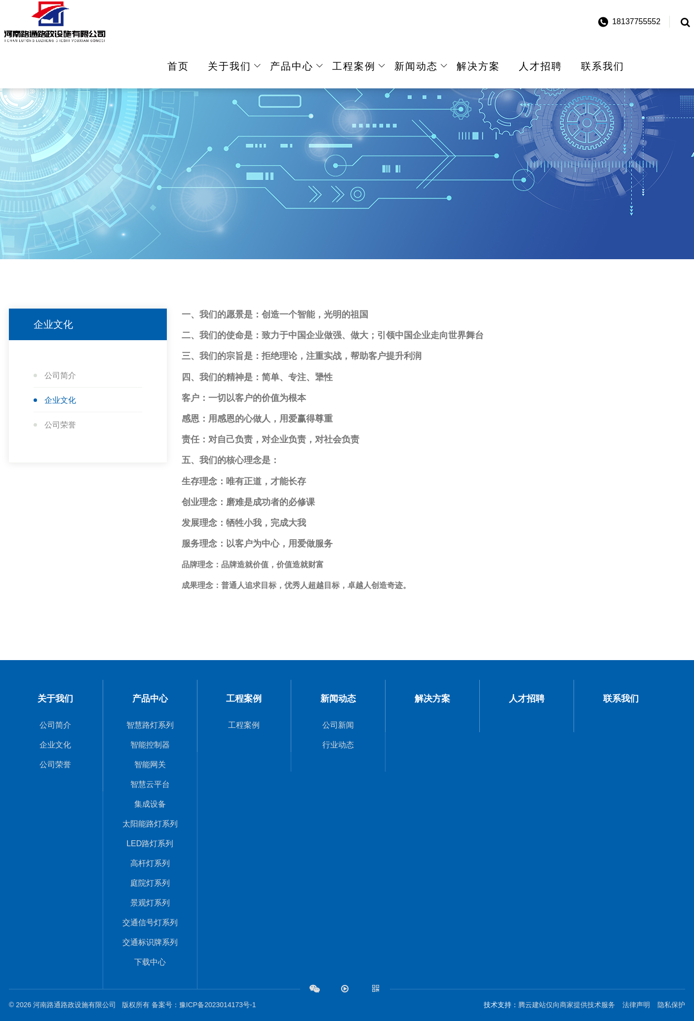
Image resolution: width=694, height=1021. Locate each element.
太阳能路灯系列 (150, 824)
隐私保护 (671, 1005)
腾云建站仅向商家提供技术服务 (566, 1005)
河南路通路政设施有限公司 (76, 1005)
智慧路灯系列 (150, 725)
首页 (178, 66)
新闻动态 (416, 66)
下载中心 (150, 962)
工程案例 (354, 66)
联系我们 (602, 66)
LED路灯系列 (149, 843)
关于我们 (229, 66)
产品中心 (291, 66)
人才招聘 (540, 66)
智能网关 (150, 764)
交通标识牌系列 (150, 942)
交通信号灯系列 (150, 922)
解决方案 (478, 66)
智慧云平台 (150, 784)
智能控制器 (150, 745)
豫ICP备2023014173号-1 (217, 1005)
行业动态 (338, 745)
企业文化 (60, 400)
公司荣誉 (60, 425)
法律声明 (636, 1005)
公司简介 (60, 375)
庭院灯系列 (150, 883)
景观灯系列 (150, 903)
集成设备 (150, 804)
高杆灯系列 (150, 863)
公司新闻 (338, 725)
